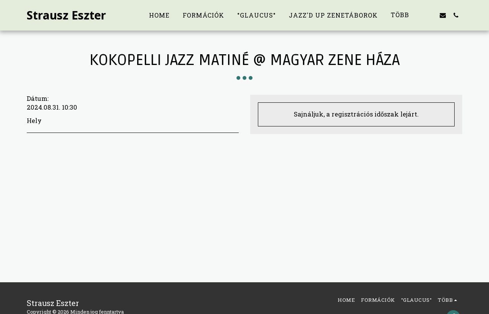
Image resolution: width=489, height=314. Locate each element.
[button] (430, 15)
